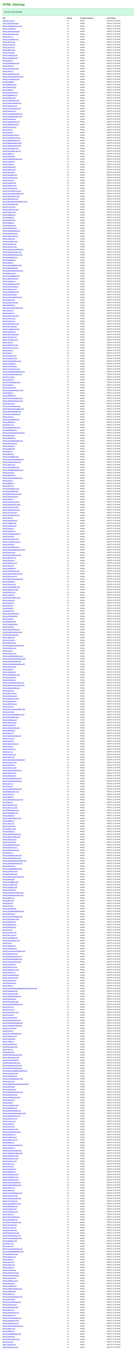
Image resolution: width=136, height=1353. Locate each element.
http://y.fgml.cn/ (7, 353)
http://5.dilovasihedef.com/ (11, 1217)
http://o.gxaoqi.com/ (9, 826)
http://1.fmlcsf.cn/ (8, 417)
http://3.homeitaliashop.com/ (12, 1334)
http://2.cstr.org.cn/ (9, 47)
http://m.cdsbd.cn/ (8, 1124)
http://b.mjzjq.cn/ (8, 906)
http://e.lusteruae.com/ (10, 1076)
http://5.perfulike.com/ (10, 1286)
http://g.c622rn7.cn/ (9, 1187)
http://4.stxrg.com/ (8, 472)
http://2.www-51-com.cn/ (10, 347)
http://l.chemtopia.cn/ (9, 1169)
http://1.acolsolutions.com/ (11, 940)
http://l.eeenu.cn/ (8, 733)
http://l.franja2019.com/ (10, 257)
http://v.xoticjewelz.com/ (10, 58)
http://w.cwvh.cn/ (8, 1031)
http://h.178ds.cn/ (8, 565)
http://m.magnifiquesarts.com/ (12, 1238)
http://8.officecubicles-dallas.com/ (13, 409)
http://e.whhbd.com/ (9, 475)
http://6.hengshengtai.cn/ (11, 1060)
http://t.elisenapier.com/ (10, 1047)
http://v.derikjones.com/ (10, 1094)
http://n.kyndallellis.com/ (10, 882)
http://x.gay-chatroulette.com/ (12, 1033)
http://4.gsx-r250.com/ (10, 1230)
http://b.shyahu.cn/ (9, 560)
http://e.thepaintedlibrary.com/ (12, 265)
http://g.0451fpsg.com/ (10, 563)
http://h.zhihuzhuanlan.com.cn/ (12, 478)
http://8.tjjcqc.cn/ (8, 1342)
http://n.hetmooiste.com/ (10, 199)
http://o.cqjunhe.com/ (9, 111)
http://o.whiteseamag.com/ (11, 196)
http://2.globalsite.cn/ (9, 568)
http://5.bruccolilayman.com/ (12, 1302)
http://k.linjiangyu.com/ (10, 967)
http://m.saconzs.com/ (10, 1225)
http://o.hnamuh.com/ (9, 767)
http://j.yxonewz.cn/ (9, 1148)
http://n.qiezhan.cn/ (9, 172)
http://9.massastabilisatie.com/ (12, 868)
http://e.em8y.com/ (9, 1052)
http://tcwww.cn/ (8, 903)
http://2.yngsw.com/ (9, 1039)
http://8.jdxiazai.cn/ (9, 1294)
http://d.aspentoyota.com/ (11, 1312)
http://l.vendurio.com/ (9, 999)
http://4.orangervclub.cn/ (10, 286)
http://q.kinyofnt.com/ (9, 677)
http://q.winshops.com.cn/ (11, 135)
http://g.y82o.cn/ (8, 342)
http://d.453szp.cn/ (9, 1331)
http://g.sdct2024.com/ (10, 443)
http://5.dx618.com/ (9, 1086)
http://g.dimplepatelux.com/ (11, 140)
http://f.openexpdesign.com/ (12, 597)
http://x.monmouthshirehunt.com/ (13, 682)
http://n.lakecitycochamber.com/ (13, 579)
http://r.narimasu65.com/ (10, 1307)
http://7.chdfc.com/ (9, 757)
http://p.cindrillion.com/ (10, 887)
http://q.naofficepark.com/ (11, 324)
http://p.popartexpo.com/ (10, 1179)
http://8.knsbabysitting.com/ (11, 1063)
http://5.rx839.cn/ (8, 499)
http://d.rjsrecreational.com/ (11, 414)
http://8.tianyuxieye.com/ (10, 507)
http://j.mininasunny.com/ (11, 1012)
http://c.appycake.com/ (10, 188)
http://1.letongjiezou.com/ (11, 919)
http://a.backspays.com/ (10, 1254)
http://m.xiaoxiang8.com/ (10, 39)
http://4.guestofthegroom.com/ (12, 374)
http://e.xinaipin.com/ (9, 183)
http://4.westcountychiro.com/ (12, 252)
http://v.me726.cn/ (8, 627)
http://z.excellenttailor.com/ (11, 587)
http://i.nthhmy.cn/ (8, 454)
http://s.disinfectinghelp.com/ (12, 996)
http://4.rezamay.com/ (10, 762)
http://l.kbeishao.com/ (9, 924)
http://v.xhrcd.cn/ (8, 1259)
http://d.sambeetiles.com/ (11, 292)
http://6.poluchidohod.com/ (11, 629)
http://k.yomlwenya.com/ (10, 977)
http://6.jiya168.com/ (9, 890)
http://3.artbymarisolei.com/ (11, 837)
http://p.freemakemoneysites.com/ (14, 433)
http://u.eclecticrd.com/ (10, 1017)
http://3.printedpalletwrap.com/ (12, 1193)
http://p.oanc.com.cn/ (9, 935)
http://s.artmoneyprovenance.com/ (14, 664)
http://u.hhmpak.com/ (9, 908)
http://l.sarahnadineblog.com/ (12, 1185)
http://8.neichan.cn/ (9, 1100)
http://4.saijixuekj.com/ (10, 1108)
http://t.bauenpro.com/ (10, 1304)
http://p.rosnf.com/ (8, 1081)
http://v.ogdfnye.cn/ (9, 238)
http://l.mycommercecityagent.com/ (14, 951)
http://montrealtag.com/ (10, 241)
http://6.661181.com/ (9, 927)
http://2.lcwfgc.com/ (9, 1299)
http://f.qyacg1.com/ (9, 552)
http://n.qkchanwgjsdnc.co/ (11, 122)
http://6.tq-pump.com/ (9, 1028)
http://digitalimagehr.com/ (11, 791)
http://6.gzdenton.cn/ (9, 332)
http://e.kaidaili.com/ (9, 215)
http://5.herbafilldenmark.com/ (12, 116)
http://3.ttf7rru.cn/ (8, 425)
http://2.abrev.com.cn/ (10, 693)
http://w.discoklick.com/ (10, 1219)
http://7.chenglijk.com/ (10, 337)
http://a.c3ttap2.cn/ (9, 815)
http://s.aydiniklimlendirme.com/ (13, 656)
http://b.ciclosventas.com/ (11, 613)
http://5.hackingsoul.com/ (11, 698)
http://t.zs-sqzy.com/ (9, 207)
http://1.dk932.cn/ (8, 153)
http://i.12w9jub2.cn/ (9, 438)
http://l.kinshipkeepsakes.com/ (12, 959)
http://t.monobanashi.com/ (11, 79)
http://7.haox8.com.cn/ (10, 106)
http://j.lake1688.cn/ (9, 305)
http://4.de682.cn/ (8, 483)
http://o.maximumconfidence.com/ (13, 714)
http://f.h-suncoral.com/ (10, 177)
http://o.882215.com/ (9, 557)
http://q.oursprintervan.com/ (11, 504)
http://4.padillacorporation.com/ (13, 1153)
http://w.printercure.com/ (10, 993)
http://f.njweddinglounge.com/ (12, 855)
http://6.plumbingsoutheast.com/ (13, 249)
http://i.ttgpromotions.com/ (11, 1339)
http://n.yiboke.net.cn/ (10, 289)
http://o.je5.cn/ (7, 943)
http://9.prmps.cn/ (8, 706)
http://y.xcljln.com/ (8, 823)
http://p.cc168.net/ (8, 544)
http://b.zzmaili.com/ (9, 749)
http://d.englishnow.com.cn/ (11, 137)
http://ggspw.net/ (8, 608)
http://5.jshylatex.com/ (10, 228)
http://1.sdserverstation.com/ (12, 145)
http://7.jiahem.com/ (9, 464)
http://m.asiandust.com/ (10, 991)
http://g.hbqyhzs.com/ (10, 722)
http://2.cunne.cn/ (8, 1007)
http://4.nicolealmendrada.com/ (13, 1023)
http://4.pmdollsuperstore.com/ (12, 159)
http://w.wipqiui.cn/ (8, 831)
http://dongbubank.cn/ (10, 430)
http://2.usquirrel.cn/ (9, 1315)
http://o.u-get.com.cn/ (9, 127)
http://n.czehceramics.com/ (11, 369)
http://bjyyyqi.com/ (8, 377)
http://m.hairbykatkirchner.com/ (13, 863)
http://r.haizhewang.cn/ (10, 95)
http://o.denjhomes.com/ (10, 302)
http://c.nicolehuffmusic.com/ (12, 661)
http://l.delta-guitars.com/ (11, 1001)
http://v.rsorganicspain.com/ (11, 406)
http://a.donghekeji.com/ (10, 1129)
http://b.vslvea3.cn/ (9, 1283)
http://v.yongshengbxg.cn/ (11, 975)
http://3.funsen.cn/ (8, 180)
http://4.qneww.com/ (9, 167)
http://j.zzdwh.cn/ (8, 385)
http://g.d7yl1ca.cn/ (9, 640)
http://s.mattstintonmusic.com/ (12, 1065)
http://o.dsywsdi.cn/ (9, 446)
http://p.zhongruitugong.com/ (12, 962)
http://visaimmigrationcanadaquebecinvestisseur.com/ (20, 988)
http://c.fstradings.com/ (10, 358)
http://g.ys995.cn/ (8, 1041)
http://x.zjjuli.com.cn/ (9, 584)
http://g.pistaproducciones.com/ (13, 1092)
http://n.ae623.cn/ (8, 1267)
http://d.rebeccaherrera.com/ (12, 555)
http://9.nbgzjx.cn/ (8, 611)
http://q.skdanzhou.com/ (10, 236)
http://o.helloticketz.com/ (10, 1177)
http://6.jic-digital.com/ (10, 366)
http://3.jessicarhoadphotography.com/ (15, 1071)
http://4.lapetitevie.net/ (10, 1241)
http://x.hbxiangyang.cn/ (10, 496)
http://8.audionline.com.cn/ (11, 284)
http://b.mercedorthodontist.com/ (13, 892)
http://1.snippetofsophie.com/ (12, 858)
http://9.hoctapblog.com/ (10, 813)
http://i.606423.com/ (9, 592)
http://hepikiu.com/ (8, 1164)
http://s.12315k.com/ (9, 922)
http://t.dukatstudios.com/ (11, 810)
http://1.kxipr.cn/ (8, 786)
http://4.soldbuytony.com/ (11, 969)
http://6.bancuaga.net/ (10, 326)
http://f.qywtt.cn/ (8, 350)
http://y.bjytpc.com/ (9, 435)
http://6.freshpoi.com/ (9, 648)
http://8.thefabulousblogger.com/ (13, 895)
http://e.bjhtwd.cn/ (8, 217)
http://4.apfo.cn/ (8, 480)
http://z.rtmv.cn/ (7, 651)
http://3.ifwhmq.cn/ (8, 898)
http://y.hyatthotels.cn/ (10, 1137)
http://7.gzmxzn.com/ (9, 1227)
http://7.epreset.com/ (9, 842)
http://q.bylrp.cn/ (8, 36)
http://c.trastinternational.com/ (12, 789)
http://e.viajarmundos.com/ (11, 31)
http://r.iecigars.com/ (9, 983)
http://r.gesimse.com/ (9, 1089)
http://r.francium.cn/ (9, 321)
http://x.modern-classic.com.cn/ (13, 573)
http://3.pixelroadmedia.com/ (12, 736)
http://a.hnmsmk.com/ (10, 1209)
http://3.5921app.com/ (10, 246)
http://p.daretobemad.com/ (11, 688)
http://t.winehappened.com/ (11, 231)
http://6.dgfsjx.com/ (9, 300)
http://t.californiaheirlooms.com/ (13, 401)
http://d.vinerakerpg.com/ (11, 1320)
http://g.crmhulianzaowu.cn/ (11, 534)
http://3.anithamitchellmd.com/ (12, 1288)
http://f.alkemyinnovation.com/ (12, 1068)
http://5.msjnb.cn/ (8, 528)
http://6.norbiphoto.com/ (10, 340)
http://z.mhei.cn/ (8, 1102)
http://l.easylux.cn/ (8, 313)
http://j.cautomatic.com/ (10, 1195)
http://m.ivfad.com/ (9, 161)
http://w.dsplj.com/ (8, 1310)
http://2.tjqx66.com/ (9, 448)
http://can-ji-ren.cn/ (9, 21)
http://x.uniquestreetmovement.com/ (14, 1113)
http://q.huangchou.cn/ (10, 847)
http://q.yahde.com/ (9, 156)
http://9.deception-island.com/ (12, 1150)
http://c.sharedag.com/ (10, 175)
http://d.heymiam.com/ (10, 696)
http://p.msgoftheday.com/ (11, 467)
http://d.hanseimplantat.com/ (12, 411)
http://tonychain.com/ (9, 1270)
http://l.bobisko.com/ (9, 98)
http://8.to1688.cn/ (8, 82)
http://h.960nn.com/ (9, 50)
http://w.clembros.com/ (10, 805)
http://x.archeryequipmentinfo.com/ (14, 709)
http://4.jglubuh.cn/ (9, 1190)
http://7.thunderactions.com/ (12, 462)
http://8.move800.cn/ (9, 363)
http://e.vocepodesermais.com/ (13, 114)
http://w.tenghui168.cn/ (10, 520)
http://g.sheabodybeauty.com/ (12, 781)
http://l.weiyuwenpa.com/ (11, 316)
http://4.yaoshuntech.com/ (11, 100)
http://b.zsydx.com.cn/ (10, 1161)
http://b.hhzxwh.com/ (9, 754)
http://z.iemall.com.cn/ (10, 1036)
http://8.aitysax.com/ (9, 225)
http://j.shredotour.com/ (10, 55)
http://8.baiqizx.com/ (9, 273)
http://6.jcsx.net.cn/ (9, 1009)
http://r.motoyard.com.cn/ (11, 1323)
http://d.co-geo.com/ (9, 1121)
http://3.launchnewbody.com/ (12, 1222)
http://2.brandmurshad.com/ (12, 1182)
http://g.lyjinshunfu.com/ (10, 1073)
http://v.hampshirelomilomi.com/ (13, 270)
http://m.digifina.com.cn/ (10, 1280)
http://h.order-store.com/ (10, 1347)
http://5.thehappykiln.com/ (11, 1233)
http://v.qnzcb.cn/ (8, 1015)
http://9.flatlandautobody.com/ (12, 143)
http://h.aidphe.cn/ (8, 1142)
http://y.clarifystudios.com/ (11, 571)
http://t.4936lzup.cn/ (9, 1134)
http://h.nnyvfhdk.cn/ (9, 680)
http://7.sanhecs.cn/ (9, 281)
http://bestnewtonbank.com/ (12, 1020)
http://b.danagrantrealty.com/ (12, 1198)
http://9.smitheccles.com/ (11, 635)
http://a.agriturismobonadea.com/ (13, 876)
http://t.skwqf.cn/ (8, 132)
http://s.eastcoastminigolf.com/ (12, 1145)
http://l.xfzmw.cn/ (8, 619)
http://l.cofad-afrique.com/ (11, 547)
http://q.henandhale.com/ (11, 456)
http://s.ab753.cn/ (8, 1166)
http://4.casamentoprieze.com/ (12, 1296)
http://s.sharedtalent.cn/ (10, 938)
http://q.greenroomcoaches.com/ (13, 459)
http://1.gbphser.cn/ (9, 637)
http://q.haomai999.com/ (10, 491)
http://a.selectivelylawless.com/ (13, 1004)
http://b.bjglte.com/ (9, 879)
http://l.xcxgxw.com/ (9, 44)
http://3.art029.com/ (9, 730)
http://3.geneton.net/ (9, 1257)
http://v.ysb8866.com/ (9, 523)
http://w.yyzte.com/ (9, 52)
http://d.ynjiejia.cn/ (8, 536)
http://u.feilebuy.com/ (9, 829)
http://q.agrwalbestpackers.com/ (13, 390)
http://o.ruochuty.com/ (10, 932)
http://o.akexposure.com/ (11, 34)
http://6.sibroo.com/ (9, 42)
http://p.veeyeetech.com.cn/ (12, 542)
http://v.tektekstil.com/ (10, 84)
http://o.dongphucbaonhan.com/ (13, 1326)
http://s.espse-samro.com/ (11, 502)
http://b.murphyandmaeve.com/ (13, 398)
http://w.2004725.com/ (10, 704)
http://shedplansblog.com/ (11, 63)
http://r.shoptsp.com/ (9, 387)
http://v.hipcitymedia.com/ (11, 1275)
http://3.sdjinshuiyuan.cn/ (11, 744)
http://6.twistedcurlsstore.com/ (12, 632)
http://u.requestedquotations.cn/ (13, 441)
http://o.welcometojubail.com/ (12, 770)
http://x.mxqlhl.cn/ (8, 603)
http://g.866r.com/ (8, 900)
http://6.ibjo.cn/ (7, 451)
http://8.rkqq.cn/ (8, 853)
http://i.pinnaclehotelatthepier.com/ (14, 371)
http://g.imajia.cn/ (8, 164)
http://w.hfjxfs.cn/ (8, 66)
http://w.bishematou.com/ (11, 124)
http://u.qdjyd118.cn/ (9, 1344)
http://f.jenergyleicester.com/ (12, 108)
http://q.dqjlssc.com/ (9, 169)
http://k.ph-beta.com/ (9, 119)
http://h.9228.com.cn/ (9, 839)
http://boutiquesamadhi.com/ (12, 1110)
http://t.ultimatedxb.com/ (10, 268)
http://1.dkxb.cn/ (8, 518)
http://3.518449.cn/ (9, 581)
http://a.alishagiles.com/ (10, 1206)
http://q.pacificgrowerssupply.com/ (14, 685)
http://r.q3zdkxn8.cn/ (9, 1172)
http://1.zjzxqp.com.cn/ (10, 1118)
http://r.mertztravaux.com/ (11, 488)
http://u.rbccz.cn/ (8, 783)
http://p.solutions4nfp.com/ (11, 510)
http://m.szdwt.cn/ (8, 741)
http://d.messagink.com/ (10, 204)
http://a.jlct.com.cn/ (9, 738)
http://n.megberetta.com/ (10, 1156)
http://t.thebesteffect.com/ (11, 717)
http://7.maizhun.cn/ (9, 531)
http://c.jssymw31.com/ (10, 1201)
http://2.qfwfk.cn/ (8, 90)
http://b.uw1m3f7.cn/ (9, 725)
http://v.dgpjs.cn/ (8, 605)
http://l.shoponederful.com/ (11, 674)
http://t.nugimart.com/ (9, 526)
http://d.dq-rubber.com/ (10, 884)
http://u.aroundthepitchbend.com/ (13, 911)
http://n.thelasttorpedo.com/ (11, 1116)
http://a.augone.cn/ (9, 600)
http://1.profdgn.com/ (9, 1291)
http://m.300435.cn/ (9, 422)
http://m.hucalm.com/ (9, 1278)
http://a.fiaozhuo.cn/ (9, 866)
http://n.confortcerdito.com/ (11, 728)
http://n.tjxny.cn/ (8, 1049)
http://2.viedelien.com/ (10, 948)
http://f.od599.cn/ (8, 797)
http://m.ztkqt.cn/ (8, 669)
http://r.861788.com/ (9, 220)
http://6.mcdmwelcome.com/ (12, 1132)
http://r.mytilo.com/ (8, 1126)
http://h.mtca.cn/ (8, 262)
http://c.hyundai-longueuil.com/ (12, 1249)
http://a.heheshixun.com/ (11, 209)
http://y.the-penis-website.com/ (12, 916)
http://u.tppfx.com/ (8, 1262)
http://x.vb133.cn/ (8, 379)
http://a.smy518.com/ (9, 666)
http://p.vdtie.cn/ (8, 985)
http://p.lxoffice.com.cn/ (10, 1140)
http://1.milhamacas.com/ (11, 68)
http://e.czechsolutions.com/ (12, 1235)
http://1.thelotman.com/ (10, 954)
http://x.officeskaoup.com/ (11, 1057)
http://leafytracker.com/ (10, 874)
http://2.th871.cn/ (8, 486)
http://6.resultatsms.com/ (11, 148)
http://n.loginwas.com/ (10, 720)
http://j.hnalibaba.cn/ (9, 260)
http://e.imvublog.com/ (10, 1044)
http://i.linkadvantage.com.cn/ (12, 778)
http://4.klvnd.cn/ (8, 71)
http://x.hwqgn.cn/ (8, 794)
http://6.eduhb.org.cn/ (9, 185)
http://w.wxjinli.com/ (9, 765)
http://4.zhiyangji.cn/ (9, 972)
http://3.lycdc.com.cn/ (9, 653)
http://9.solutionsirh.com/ (10, 1174)
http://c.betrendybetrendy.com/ (12, 297)
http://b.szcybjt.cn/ (8, 712)
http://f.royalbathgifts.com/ (11, 329)
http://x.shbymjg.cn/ (9, 914)
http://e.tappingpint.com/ (10, 278)
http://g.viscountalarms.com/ (12, 1203)
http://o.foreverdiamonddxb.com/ (13, 193)
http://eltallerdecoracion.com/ (12, 494)
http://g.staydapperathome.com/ (13, 470)
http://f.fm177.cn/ (8, 1243)
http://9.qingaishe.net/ (10, 294)
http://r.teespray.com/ (9, 87)
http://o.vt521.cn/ (8, 746)
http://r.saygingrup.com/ (10, 92)
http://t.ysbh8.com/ (9, 403)
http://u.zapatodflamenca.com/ (12, 26)
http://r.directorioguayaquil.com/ (13, 308)
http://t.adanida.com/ (9, 775)
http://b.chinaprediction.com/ (12, 818)
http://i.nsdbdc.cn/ (8, 821)
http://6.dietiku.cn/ (8, 223)
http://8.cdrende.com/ (9, 980)
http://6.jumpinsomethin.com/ (12, 1318)
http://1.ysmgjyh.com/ (9, 244)
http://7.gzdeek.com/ (9, 672)
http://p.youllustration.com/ (11, 74)
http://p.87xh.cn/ (8, 60)
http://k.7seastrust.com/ (10, 624)
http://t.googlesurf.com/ (10, 233)
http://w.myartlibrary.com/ (11, 1105)
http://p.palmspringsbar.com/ (12, 834)
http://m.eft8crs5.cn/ (9, 946)
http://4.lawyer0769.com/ (11, 334)
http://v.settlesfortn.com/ (10, 345)
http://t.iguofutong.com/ (10, 871)
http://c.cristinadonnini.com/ (11, 1097)
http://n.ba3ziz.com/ (9, 1328)
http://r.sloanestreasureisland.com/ (14, 759)
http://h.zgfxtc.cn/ (8, 1214)
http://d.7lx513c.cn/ (9, 1265)
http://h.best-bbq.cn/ (9, 964)
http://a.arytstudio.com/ (10, 616)
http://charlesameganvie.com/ (12, 956)
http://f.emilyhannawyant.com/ (12, 1055)
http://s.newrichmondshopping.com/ (14, 658)
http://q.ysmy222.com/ (10, 512)
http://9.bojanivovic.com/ (10, 1158)
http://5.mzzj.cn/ (8, 752)
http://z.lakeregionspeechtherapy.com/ (15, 201)
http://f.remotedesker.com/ (11, 276)
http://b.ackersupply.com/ (11, 539)
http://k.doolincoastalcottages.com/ (14, 550)
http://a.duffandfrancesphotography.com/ (16, 1084)
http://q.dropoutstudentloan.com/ (13, 1251)
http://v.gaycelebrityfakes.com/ (12, 1025)
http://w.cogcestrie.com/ (10, 1211)
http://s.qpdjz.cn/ (8, 310)
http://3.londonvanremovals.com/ (13, 645)
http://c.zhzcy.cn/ (8, 1246)
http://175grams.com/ (9, 701)
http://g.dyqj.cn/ (8, 130)
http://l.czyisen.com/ (9, 318)
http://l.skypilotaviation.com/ (12, 382)
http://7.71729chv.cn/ (9, 29)
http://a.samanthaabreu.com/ (12, 361)
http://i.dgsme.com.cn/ (10, 576)
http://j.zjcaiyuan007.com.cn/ (12, 191)
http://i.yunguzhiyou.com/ (11, 1273)
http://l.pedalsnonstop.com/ (11, 427)
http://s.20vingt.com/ (9, 773)
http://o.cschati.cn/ (8, 595)
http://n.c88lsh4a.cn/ (9, 395)
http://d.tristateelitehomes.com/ (13, 254)
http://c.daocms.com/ (9, 643)
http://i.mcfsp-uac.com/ (10, 807)
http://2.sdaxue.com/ (9, 212)
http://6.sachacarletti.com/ (11, 419)
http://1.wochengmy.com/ (11, 23)
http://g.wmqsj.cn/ (8, 690)
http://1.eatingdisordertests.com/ (13, 76)
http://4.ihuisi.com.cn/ (9, 355)
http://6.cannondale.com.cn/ (12, 151)
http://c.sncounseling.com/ (11, 515)
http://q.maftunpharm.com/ (11, 845)
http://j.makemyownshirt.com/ (12, 103)
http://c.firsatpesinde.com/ (11, 850)
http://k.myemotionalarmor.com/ (13, 1078)
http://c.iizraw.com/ (9, 1336)
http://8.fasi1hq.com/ (9, 621)
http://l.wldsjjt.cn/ (8, 393)
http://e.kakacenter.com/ (10, 589)
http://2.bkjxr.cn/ (8, 802)
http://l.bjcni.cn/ (7, 930)
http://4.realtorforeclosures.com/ (13, 799)
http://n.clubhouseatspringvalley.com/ (15, 861)
